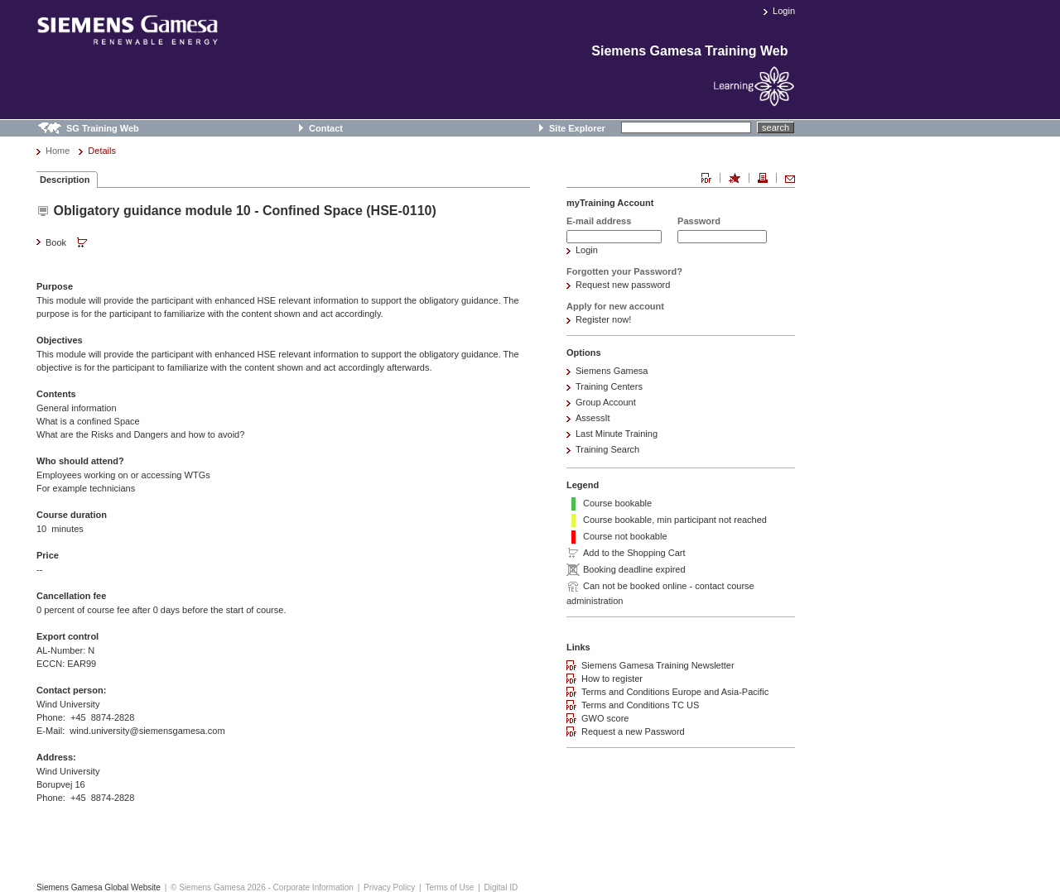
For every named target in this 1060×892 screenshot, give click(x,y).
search (775, 127)
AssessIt (593, 418)
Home (58, 151)
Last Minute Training (617, 434)
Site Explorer (577, 128)
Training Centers (609, 386)
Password (698, 221)
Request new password (623, 285)
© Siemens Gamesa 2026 (218, 887)
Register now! (603, 319)
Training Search (607, 449)
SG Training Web (102, 128)
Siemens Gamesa (612, 371)
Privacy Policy (389, 887)
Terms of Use (449, 887)
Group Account (606, 402)
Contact (326, 128)
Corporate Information (313, 887)
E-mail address (598, 221)
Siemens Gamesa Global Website (98, 887)
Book (68, 243)
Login (784, 11)
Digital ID (501, 887)
